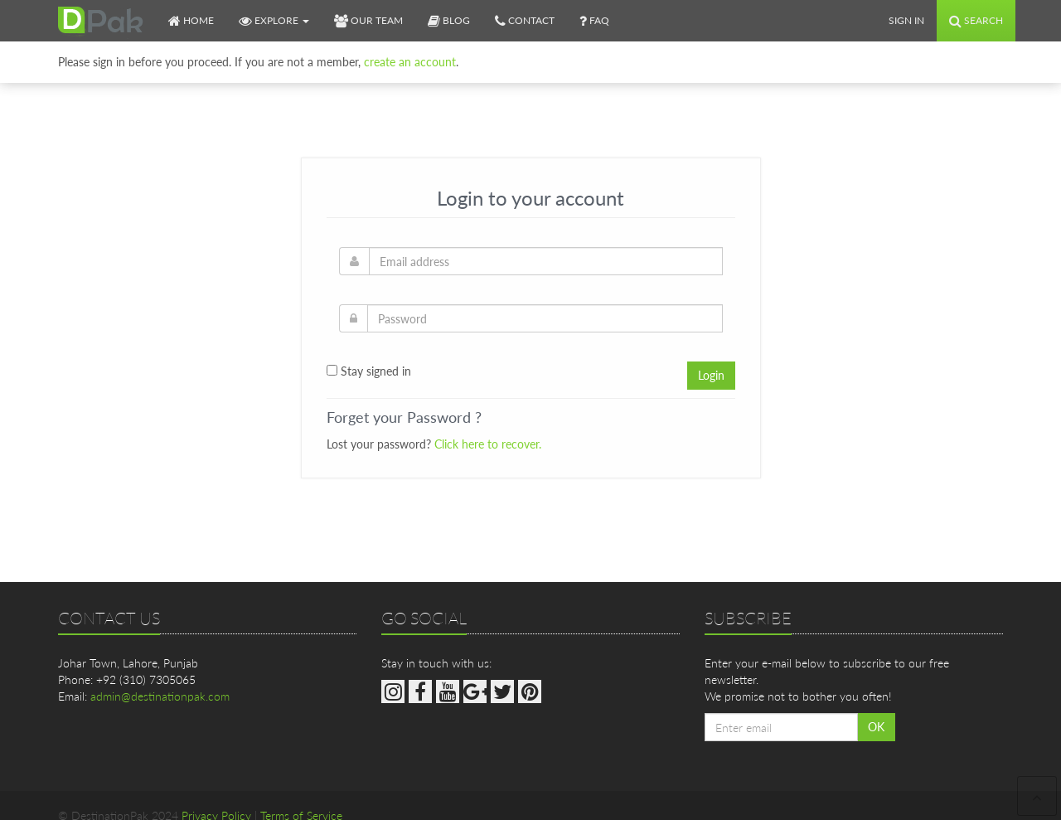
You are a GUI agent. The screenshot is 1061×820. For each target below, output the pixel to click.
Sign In (906, 20)
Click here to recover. (487, 444)
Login (711, 375)
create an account (410, 55)
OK (876, 727)
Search (976, 20)
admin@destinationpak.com (160, 696)
